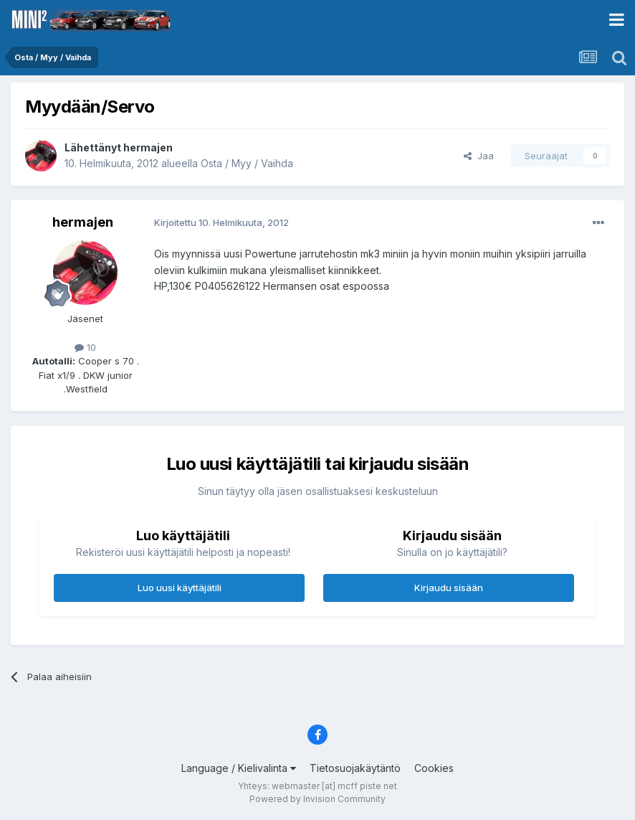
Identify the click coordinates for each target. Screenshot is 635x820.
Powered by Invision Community (317, 798)
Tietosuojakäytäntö (355, 768)
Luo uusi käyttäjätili (179, 587)
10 (85, 347)
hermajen (148, 147)
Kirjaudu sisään (448, 587)
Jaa (479, 155)
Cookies (434, 768)
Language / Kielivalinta (238, 768)
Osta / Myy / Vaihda (247, 163)
